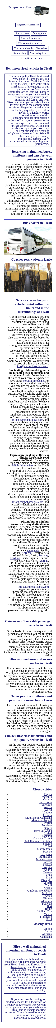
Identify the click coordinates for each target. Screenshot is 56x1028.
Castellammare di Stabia (38, 841)
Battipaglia (45, 856)
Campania (33, 550)
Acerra (48, 807)
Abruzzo (27, 552)
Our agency (39, 33)
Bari (49, 906)
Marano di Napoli (41, 820)
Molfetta (47, 893)
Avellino (47, 804)
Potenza (47, 862)
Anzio (48, 895)
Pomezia (47, 903)
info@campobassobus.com (28, 25)
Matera (48, 914)
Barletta (47, 864)
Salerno (47, 843)
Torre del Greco (43, 830)
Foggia (48, 794)
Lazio (48, 931)
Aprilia (48, 888)
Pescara (47, 851)
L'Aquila (47, 867)
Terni (49, 919)
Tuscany (43, 555)
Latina (48, 875)
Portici (48, 822)
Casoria (47, 815)
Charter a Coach (23, 48)
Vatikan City (44, 911)
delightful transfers (22, 465)
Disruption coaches (31, 58)
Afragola (47, 812)
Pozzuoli (47, 835)
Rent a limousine (30, 38)
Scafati (48, 833)
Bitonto (47, 898)
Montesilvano (44, 859)
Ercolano (46, 825)
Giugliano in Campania (38, 817)
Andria (48, 869)
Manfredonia (44, 849)
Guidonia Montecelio (39, 890)
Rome (48, 908)
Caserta (47, 799)
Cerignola (46, 854)
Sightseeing (19, 53)
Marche (43, 560)
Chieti (48, 846)
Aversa (48, 809)
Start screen (22, 33)
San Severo (45, 802)
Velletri (47, 882)
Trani (49, 877)
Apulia (48, 928)
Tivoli (48, 885)
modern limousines (34, 380)
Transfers (41, 48)
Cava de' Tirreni (43, 838)
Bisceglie (46, 880)
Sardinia (15, 558)
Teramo (47, 872)
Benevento (46, 796)
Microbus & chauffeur (30, 43)
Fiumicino (46, 916)
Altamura (46, 901)
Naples (48, 828)
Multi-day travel (39, 53)
